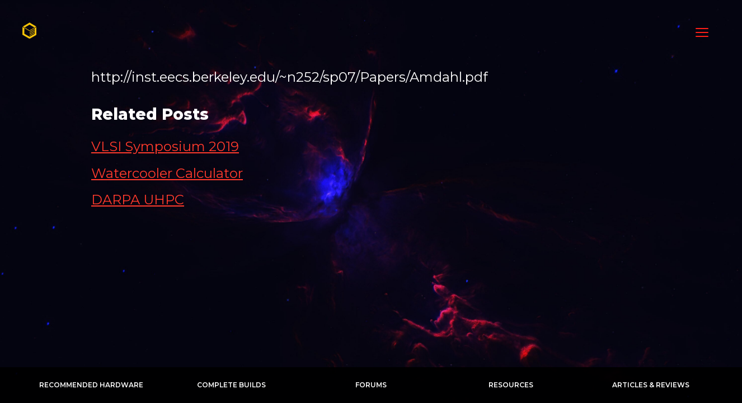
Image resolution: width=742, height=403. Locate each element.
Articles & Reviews (650, 385)
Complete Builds (231, 385)
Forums (371, 385)
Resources (511, 385)
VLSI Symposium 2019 (165, 146)
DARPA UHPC (137, 199)
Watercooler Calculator (167, 173)
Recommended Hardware (91, 385)
